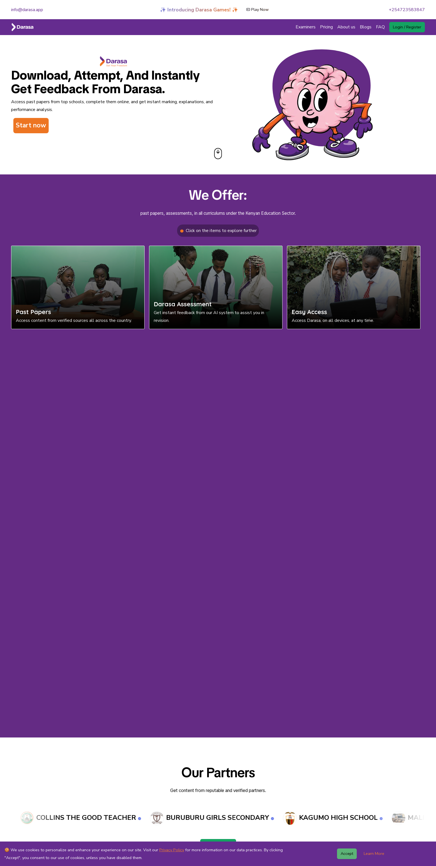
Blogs (365, 27)
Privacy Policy (171, 850)
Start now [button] (31, 125)
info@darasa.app (27, 10)
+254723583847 (407, 10)
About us (346, 27)
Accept (347, 853)
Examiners (306, 27)
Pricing (326, 27)
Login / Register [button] (407, 27)
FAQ (380, 27)
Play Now (257, 8)
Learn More (374, 853)
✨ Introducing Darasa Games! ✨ (199, 7)
